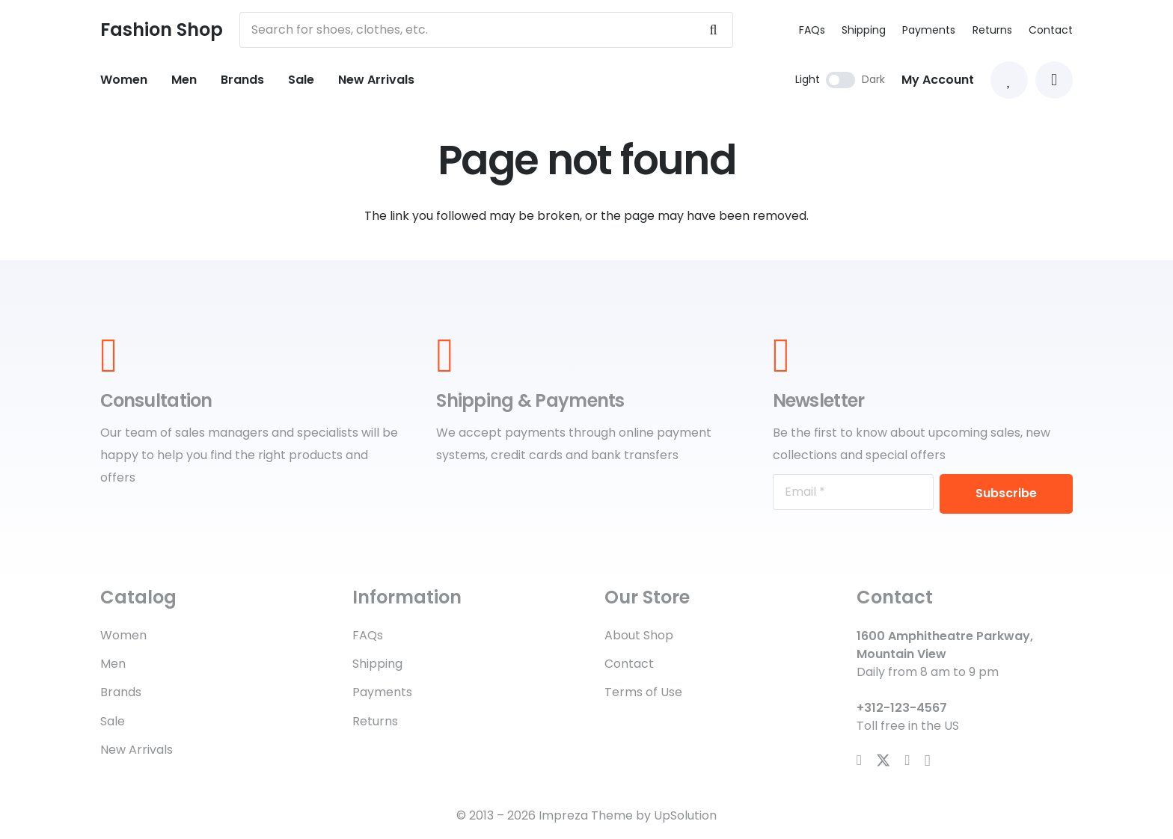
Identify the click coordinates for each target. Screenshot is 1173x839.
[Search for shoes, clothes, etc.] (486, 30)
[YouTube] (907, 760)
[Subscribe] (1006, 494)
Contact (1051, 29)
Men (113, 663)
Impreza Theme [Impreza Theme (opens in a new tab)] (586, 815)
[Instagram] (928, 761)
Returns (992, 29)
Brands (120, 692)
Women (123, 635)
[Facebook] (859, 760)
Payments (928, 29)
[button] (1054, 80)
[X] (883, 760)
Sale (112, 721)
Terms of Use (643, 692)
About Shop (638, 635)
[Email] (853, 492)
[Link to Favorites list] (1009, 80)
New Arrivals (136, 749)
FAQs (812, 29)
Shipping (864, 29)
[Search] (713, 30)
